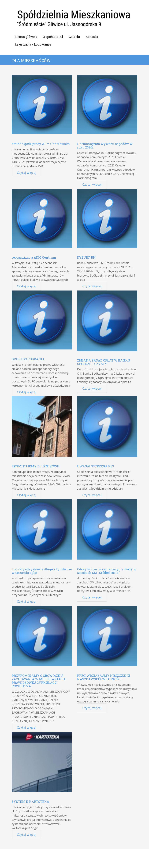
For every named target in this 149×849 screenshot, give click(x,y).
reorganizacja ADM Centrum (34, 257)
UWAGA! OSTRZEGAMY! (95, 466)
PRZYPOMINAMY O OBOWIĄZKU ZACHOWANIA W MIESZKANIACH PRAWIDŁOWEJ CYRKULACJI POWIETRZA (38, 680)
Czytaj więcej (26, 172)
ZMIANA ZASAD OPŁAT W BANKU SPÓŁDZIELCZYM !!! (103, 362)
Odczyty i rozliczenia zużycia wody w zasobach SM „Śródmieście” (106, 571)
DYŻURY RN (86, 257)
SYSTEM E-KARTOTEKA (30, 801)
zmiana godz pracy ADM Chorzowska (41, 144)
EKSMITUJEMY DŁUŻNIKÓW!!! (35, 466)
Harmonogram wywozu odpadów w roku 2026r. (105, 145)
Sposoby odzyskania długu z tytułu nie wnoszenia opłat (42, 571)
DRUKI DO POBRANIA (28, 359)
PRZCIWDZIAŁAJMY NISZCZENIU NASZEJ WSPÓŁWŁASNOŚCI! (103, 677)
